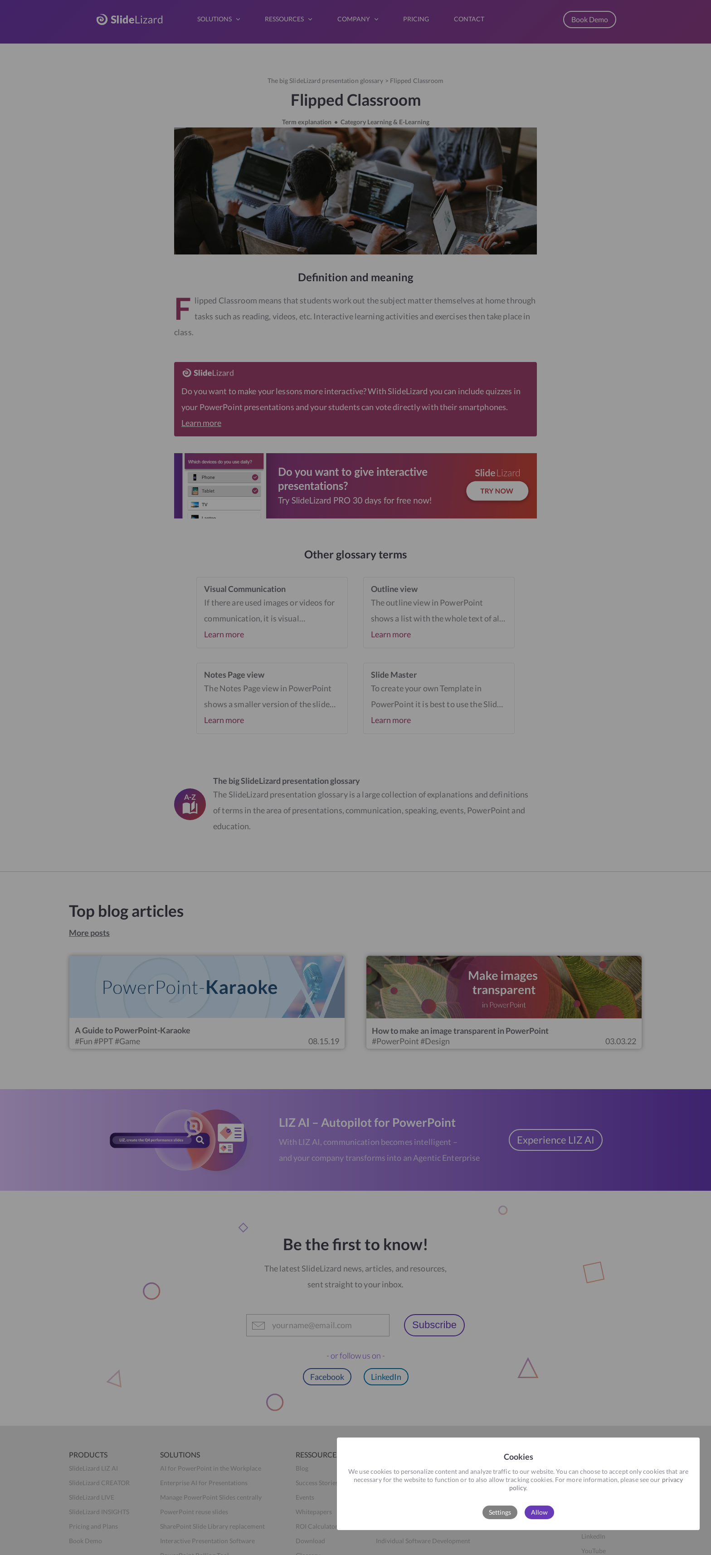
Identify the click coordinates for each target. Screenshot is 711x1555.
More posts (89, 933)
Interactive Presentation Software (207, 1541)
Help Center (518, 1468)
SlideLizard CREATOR (99, 1483)
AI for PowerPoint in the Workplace (210, 1468)
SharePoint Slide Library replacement (212, 1526)
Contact (512, 1512)
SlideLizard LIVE (91, 1497)
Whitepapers (314, 1512)
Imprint (592, 1468)
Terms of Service (604, 1483)
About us (388, 1468)
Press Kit (388, 1526)
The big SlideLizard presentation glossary (326, 80)
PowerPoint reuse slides (194, 1512)
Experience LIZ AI (555, 1140)
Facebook (327, 1377)
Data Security (520, 1483)
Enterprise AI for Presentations (204, 1483)
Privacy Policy (601, 1497)
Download (310, 1541)
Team (383, 1483)
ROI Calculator (317, 1526)
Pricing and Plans (93, 1526)
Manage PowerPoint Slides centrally (211, 1497)
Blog (302, 1468)
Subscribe (434, 1324)
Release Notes (521, 1497)
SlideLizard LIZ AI (93, 1468)
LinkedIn (386, 1377)
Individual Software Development (423, 1541)
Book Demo (589, 19)
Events (305, 1497)
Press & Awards (398, 1512)
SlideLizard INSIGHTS (99, 1512)
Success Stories (317, 1483)
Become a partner (401, 1497)
